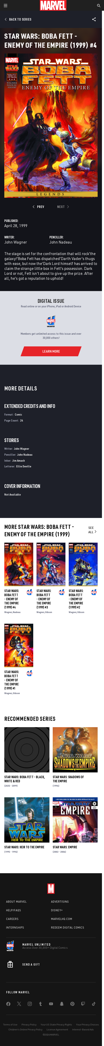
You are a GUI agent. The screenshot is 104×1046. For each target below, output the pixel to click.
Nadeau (17, 612)
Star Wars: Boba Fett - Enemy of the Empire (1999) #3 (44, 599)
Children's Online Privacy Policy (25, 1029)
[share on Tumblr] (40, 1005)
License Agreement (57, 1029)
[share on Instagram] (30, 1005)
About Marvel (16, 901)
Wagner (8, 612)
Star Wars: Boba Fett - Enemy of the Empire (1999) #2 (76, 599)
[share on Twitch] (83, 1005)
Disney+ (57, 910)
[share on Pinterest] (72, 1005)
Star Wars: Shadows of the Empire (68, 779)
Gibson (48, 612)
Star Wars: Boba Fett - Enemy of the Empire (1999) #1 (11, 680)
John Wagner (15, 242)
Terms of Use (10, 1024)
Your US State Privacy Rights (56, 1024)
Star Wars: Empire (65, 847)
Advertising (60, 901)
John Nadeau (60, 242)
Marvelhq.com (61, 919)
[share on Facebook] (8, 1005)
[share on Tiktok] (94, 1005)
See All (92, 530)
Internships (15, 927)
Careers (12, 919)
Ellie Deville (23, 466)
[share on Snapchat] (62, 1005)
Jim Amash (18, 460)
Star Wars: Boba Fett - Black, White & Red (24, 779)
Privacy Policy (29, 1024)
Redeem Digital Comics (67, 927)
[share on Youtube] (51, 1005)
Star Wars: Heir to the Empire (24, 847)
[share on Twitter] (19, 1005)
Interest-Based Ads (83, 1029)
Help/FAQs (13, 910)
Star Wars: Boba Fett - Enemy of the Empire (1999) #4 (11, 599)
